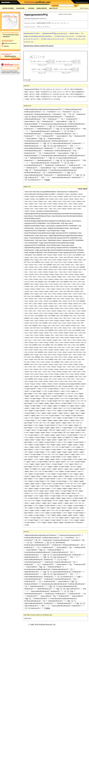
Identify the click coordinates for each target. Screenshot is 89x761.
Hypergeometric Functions (32, 33)
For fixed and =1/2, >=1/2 (64, 36)
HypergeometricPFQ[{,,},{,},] (54, 33)
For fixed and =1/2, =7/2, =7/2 (52, 39)
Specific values (74, 33)
